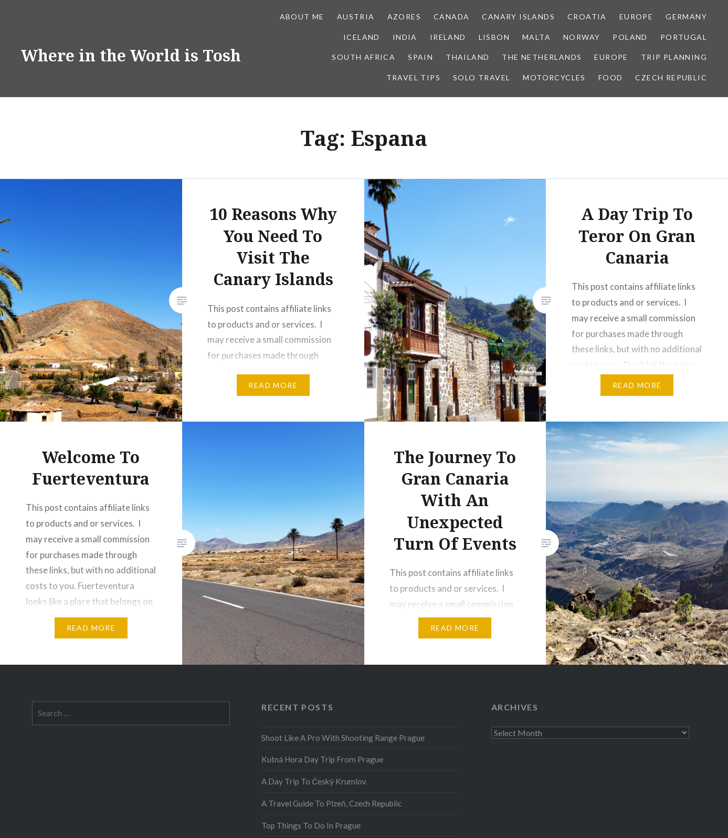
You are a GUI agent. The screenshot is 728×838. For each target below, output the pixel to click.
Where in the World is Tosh (131, 55)
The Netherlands (542, 57)
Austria (356, 16)
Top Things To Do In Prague (311, 825)
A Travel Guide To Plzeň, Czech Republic (331, 803)
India (405, 37)
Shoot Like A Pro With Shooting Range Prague (343, 737)
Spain (420, 57)
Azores (404, 16)
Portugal (683, 37)
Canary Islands (518, 16)
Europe (636, 16)
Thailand (467, 57)
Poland (630, 37)
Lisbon (494, 37)
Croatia (587, 16)
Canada (451, 16)
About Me (302, 16)
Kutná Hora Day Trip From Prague (322, 759)
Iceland (361, 37)
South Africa (363, 57)
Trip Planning (674, 57)
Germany (686, 16)
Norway (581, 37)
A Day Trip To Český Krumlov (313, 781)
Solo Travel (481, 77)
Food (610, 77)
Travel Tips (413, 77)
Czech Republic (671, 77)
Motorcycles (554, 77)
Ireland (448, 37)
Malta (536, 37)
